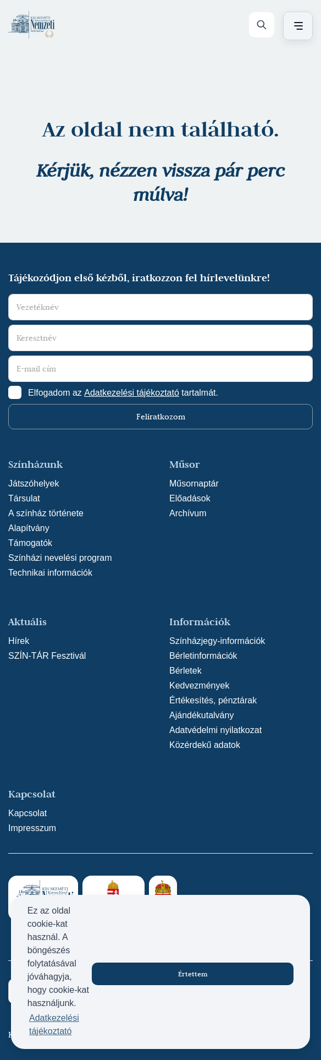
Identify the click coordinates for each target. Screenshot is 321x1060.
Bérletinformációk (203, 655)
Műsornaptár (194, 483)
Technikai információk (50, 572)
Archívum (188, 513)
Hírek (18, 641)
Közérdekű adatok (204, 745)
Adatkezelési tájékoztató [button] (54, 1024)
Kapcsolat (27, 813)
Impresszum (32, 828)
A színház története (46, 513)
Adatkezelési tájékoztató (131, 392)
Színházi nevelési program (60, 557)
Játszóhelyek (33, 483)
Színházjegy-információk (217, 641)
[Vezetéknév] (160, 307)
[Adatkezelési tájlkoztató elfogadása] (14, 392)
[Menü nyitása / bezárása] (296, 26)
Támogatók (30, 543)
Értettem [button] (193, 973)
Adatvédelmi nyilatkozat (215, 730)
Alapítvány (28, 528)
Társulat (24, 498)
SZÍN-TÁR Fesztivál (47, 655)
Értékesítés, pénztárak (213, 700)
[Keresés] (261, 24)
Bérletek (185, 670)
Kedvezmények (199, 685)
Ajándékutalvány (201, 715)
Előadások (190, 498)
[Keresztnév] (160, 338)
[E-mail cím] (160, 369)
